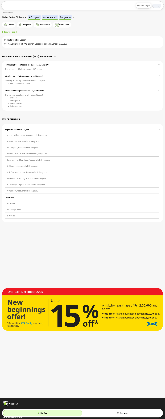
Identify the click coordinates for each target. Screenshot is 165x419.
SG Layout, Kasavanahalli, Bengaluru (22, 191)
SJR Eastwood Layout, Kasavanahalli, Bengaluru (27, 172)
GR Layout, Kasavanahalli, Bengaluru (22, 166)
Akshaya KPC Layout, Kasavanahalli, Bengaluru (27, 135)
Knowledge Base (14, 210)
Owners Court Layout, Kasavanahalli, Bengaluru (27, 154)
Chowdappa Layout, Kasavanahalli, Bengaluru (26, 185)
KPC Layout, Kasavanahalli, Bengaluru (23, 148)
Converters (11, 203)
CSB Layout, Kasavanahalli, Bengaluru (23, 141)
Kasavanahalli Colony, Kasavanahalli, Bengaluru (27, 179)
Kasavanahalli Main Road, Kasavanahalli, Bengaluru (28, 160)
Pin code (11, 216)
